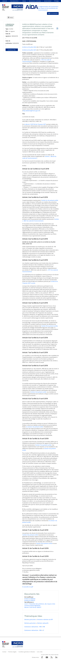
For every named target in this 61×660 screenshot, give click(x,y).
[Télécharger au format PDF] (57, 28)
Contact (4, 651)
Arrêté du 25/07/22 (29, 599)
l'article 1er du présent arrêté (49, 200)
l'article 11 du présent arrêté (43, 445)
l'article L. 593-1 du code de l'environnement (40, 220)
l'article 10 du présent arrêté (49, 326)
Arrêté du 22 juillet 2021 (29, 50)
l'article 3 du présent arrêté (38, 392)
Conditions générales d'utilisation (27, 651)
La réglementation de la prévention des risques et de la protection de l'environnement (48, 8)
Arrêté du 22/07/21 (29, 600)
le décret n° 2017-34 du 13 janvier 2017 (35, 124)
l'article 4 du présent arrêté (30, 535)
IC (43, 630)
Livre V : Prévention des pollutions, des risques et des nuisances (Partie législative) (39, 604)
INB (44, 626)
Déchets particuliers (30, 619)
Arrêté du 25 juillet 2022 (29, 47)
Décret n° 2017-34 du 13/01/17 (32, 607)
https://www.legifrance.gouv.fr (31, 110)
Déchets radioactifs (42, 623)
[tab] (10, 17)
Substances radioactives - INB (32, 626)
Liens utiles (39, 651)
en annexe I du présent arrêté (34, 427)
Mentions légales (12, 651)
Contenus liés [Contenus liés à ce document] (12, 50)
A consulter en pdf (27, 587)
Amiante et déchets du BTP (45, 619)
